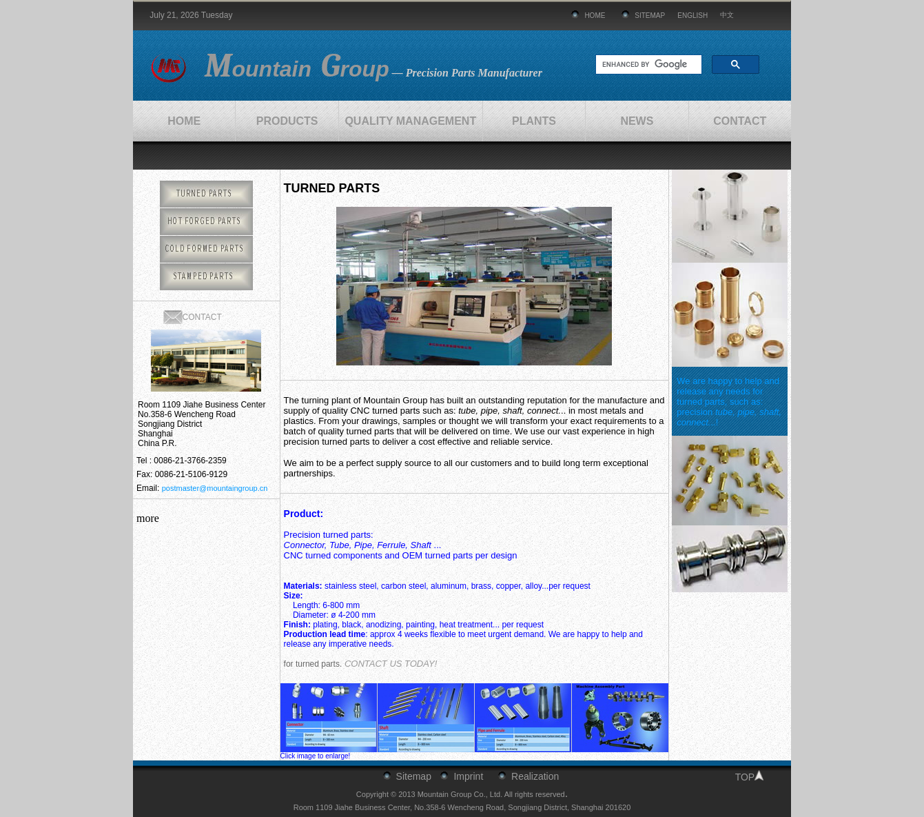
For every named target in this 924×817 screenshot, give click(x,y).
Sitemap (413, 776)
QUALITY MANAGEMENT (410, 121)
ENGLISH (692, 15)
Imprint (468, 776)
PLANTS (534, 121)
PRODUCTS (287, 121)
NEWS (636, 121)
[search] (647, 65)
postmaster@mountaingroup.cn (215, 488)
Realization (535, 776)
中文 (727, 15)
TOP (745, 777)
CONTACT (739, 121)
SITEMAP (650, 15)
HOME (594, 15)
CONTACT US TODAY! (391, 663)
